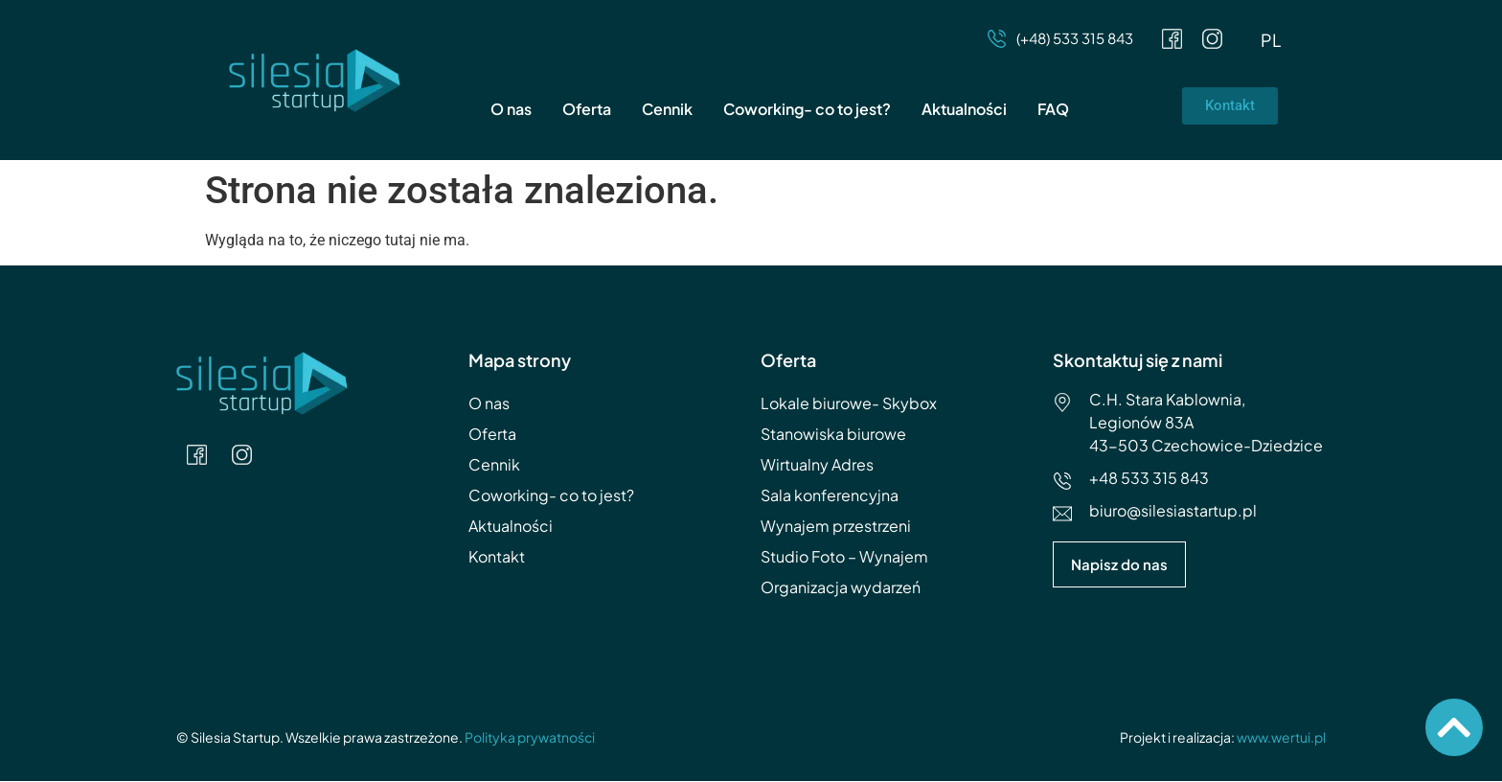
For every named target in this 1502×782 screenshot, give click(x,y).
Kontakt (496, 557)
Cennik (667, 110)
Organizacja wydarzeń (841, 588)
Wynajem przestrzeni (836, 527)
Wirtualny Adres (817, 465)
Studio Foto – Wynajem (844, 557)
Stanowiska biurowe (833, 435)
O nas (511, 110)
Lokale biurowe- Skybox (849, 404)
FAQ (1053, 110)
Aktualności (964, 110)
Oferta (586, 110)
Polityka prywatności (530, 738)
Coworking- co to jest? (807, 110)
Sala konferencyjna (830, 496)
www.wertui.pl (1281, 738)
